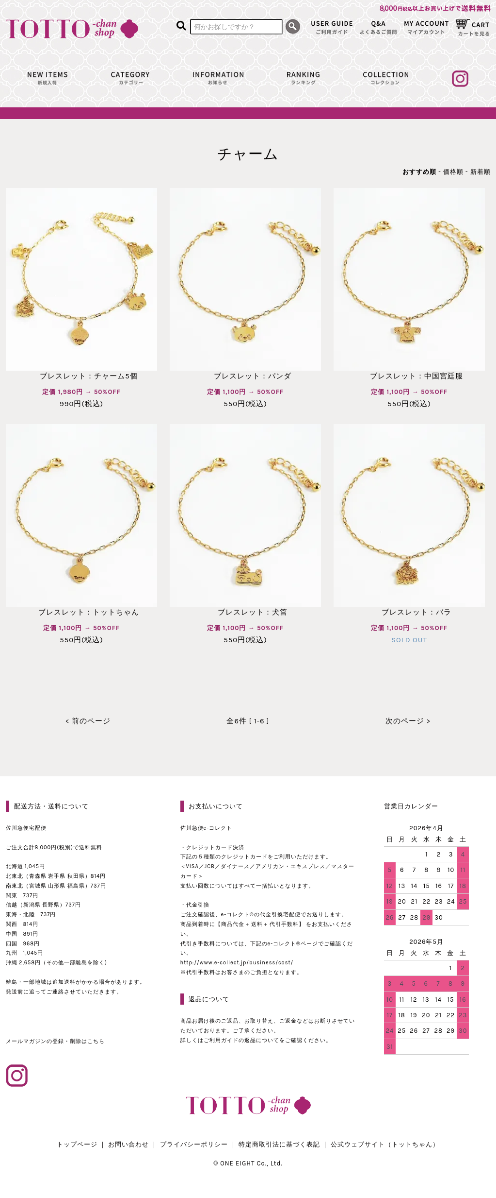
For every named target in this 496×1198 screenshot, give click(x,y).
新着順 (480, 171)
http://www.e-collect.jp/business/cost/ (237, 962)
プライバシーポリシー (194, 1144)
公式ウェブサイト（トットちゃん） (385, 1144)
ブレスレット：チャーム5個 (81, 376)
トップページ (77, 1144)
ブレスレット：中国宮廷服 (409, 376)
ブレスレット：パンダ (245, 376)
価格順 (453, 171)
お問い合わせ (128, 1144)
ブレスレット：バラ (409, 612)
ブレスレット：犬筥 (245, 612)
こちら (96, 1041)
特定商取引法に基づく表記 (279, 1144)
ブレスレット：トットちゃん (81, 612)
